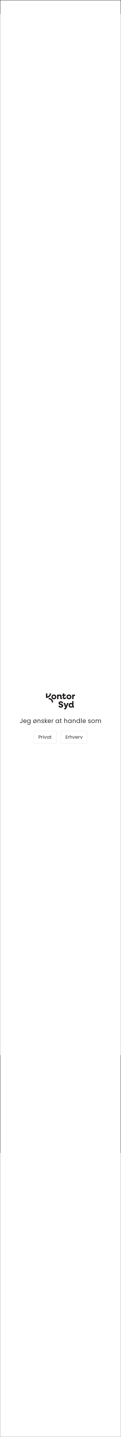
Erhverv (74, 737)
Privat (45, 737)
